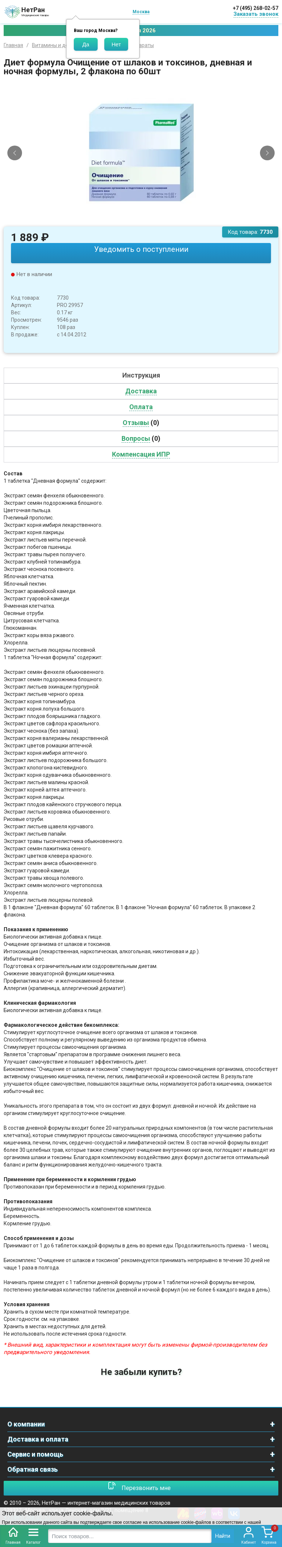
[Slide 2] (144, 221)
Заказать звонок (256, 14)
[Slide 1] (138, 221)
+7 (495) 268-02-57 (255, 8)
